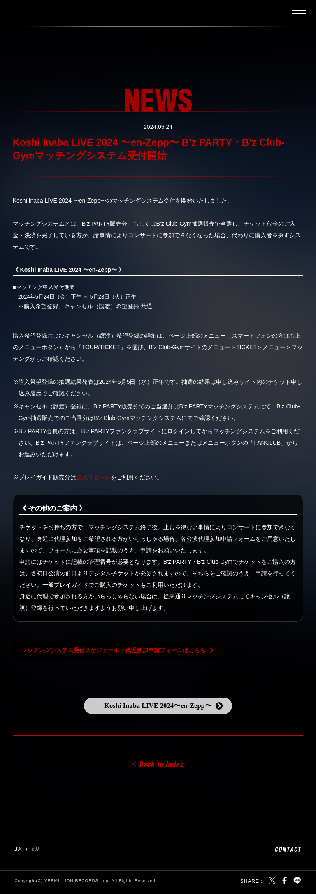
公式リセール (93, 477)
